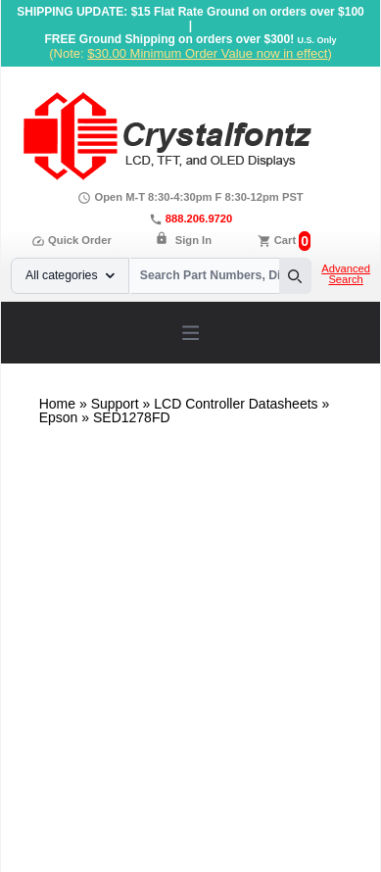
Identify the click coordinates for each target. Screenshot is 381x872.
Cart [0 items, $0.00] (285, 240)
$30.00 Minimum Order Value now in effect (207, 53)
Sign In (193, 240)
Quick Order (71, 240)
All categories (70, 275)
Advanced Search (345, 274)
